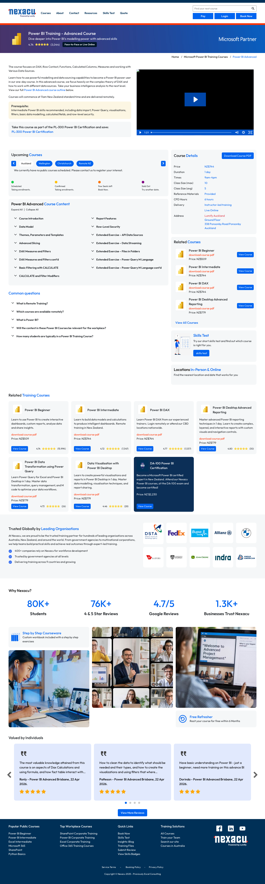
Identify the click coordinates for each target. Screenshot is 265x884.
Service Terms (109, 867)
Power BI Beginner (20, 833)
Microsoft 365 (17, 845)
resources (91, 13)
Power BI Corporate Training (77, 837)
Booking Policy (133, 867)
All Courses (167, 833)
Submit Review (127, 850)
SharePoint (15, 850)
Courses (46, 13)
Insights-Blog (126, 841)
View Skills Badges (129, 854)
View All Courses (186, 323)
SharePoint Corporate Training (78, 833)
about (60, 13)
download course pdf (201, 255)
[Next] (256, 775)
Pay (203, 16)
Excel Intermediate (20, 841)
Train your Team (170, 837)
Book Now (246, 16)
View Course (245, 254)
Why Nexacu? (20, 590)
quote (124, 13)
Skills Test (124, 837)
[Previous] (8, 775)
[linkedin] (231, 829)
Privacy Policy (156, 867)
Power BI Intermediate (22, 837)
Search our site (170, 841)
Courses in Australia (173, 845)
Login (224, 16)
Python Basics (17, 854)
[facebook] (219, 829)
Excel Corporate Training (75, 841)
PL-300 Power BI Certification (32, 132)
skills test (109, 13)
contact (74, 13)
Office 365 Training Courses (77, 845)
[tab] (126, 803)
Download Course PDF (238, 155)
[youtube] (242, 829)
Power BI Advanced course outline (44, 90)
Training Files (126, 845)
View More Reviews (132, 812)
